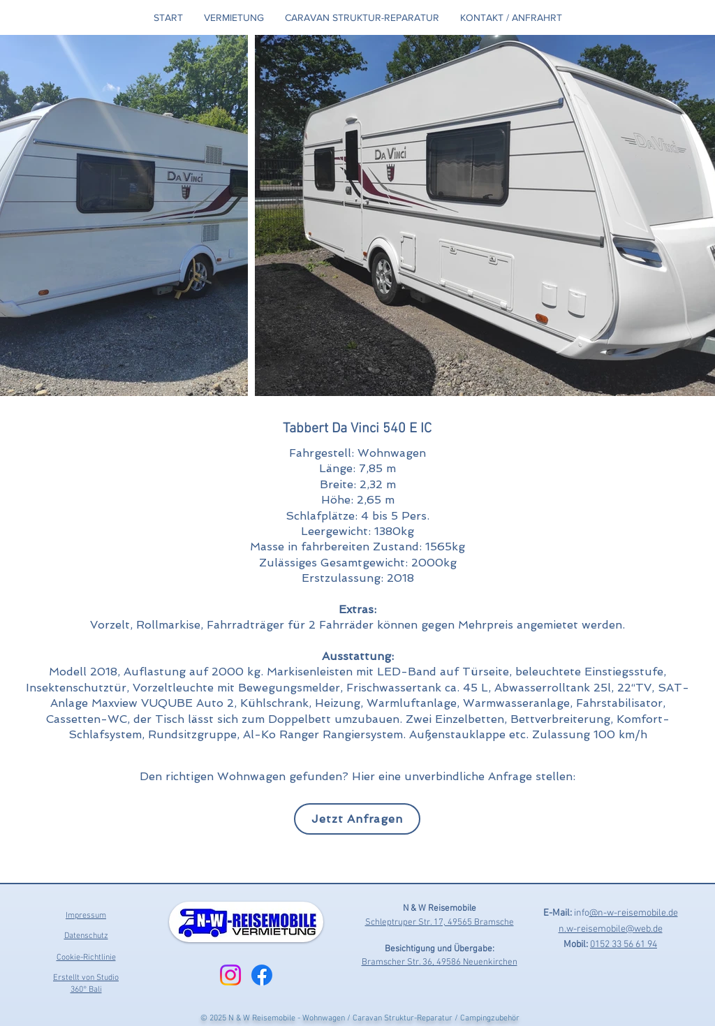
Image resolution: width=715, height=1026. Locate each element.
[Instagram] (230, 975)
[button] (233, 17)
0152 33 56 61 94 (623, 945)
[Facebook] (262, 975)
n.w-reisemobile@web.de (611, 929)
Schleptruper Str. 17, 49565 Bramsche (439, 922)
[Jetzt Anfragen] (357, 819)
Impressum (86, 916)
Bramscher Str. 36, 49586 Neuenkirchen (439, 962)
